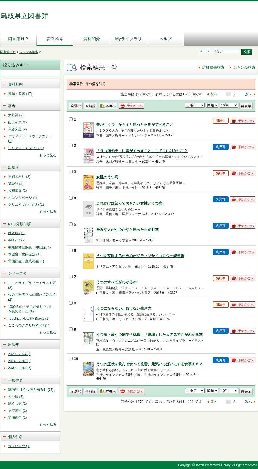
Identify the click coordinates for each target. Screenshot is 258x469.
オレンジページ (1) (22, 198)
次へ (248, 94)
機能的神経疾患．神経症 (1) (29, 247)
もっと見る (47, 155)
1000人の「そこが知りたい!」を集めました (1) (31, 309)
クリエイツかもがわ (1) (26, 204)
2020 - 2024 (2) (19, 354)
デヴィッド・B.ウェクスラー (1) (30, 138)
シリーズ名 (17, 273)
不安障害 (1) (17, 411)
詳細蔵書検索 (213, 67)
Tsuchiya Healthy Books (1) (29, 318)
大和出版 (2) (17, 190)
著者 (11, 106)
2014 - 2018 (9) (19, 361)
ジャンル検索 (28, 52)
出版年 (13, 344)
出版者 (13, 167)
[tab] (30, 84)
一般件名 (15, 380)
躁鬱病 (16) (16, 233)
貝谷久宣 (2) (17, 129)
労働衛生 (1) (17, 417)
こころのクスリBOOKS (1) (28, 325)
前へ (214, 94)
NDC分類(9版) (19, 224)
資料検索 (55, 39)
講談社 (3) (16, 184)
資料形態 (15, 84)
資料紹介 (91, 39)
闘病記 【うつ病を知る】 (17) (30, 390)
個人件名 (15, 437)
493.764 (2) (17, 240)
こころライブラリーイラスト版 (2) (32, 285)
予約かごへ (135, 106)
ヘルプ (165, 39)
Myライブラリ (128, 39)
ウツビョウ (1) (19, 446)
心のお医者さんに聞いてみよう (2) (32, 297)
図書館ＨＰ (18, 39)
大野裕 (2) (16, 115)
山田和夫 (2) (17, 122)
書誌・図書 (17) (20, 94)
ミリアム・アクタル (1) (26, 148)
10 (73, 359)
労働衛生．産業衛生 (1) (26, 261)
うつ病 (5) (16, 397)
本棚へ (111, 106)
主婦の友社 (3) (19, 177)
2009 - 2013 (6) (19, 368)
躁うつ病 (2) (17, 403)
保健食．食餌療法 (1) (24, 254)
